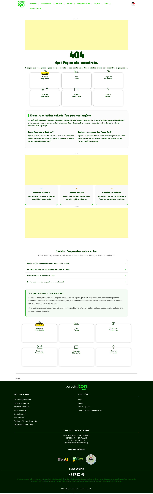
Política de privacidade (22, 392)
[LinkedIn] (78, 467)
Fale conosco (19, 410)
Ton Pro (69, 3)
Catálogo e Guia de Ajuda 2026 (90, 403)
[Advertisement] (76, 35)
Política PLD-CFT (20, 403)
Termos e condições (21, 399)
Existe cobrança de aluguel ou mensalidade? (77, 281)
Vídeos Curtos (35, 8)
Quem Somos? (20, 407)
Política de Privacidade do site (76, 487)
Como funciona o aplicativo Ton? (77, 274)
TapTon (97, 3)
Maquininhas (46, 3)
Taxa (106, 3)
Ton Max (58, 3)
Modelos (33, 3)
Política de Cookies (21, 396)
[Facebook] (74, 467)
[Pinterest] (82, 467)
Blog (80, 392)
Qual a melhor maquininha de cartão (76, 493)
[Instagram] (70, 467)
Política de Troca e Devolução (25, 414)
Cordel (80, 396)
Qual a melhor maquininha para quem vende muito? (77, 261)
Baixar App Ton (84, 399)
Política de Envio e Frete (23, 417)
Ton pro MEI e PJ (83, 3)
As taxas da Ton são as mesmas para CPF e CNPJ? (77, 267)
